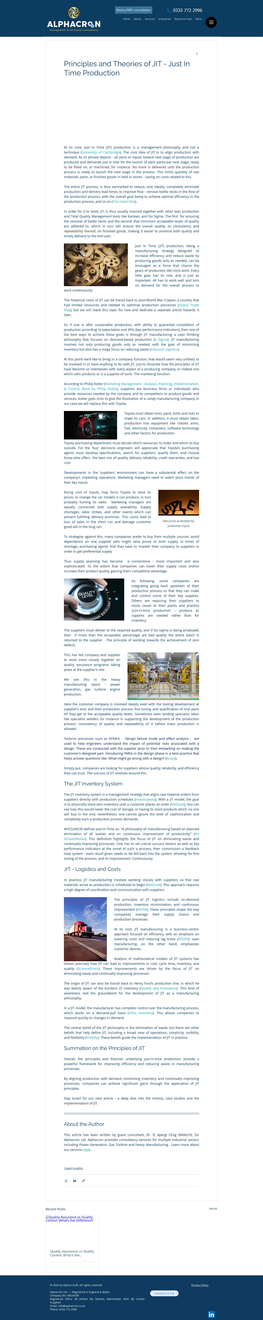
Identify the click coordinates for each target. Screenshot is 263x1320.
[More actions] (197, 53)
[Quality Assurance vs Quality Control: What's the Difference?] (72, 1230)
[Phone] (168, 10)
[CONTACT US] (164, 1293)
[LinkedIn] (211, 1314)
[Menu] (211, 22)
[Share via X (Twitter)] (65, 1180)
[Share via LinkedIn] (74, 1180)
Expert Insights (74, 1168)
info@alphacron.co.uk (71, 1306)
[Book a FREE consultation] (133, 10)
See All (213, 1208)
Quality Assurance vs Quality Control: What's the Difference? (72, 1253)
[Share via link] (83, 1180)
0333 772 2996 (68, 1309)
